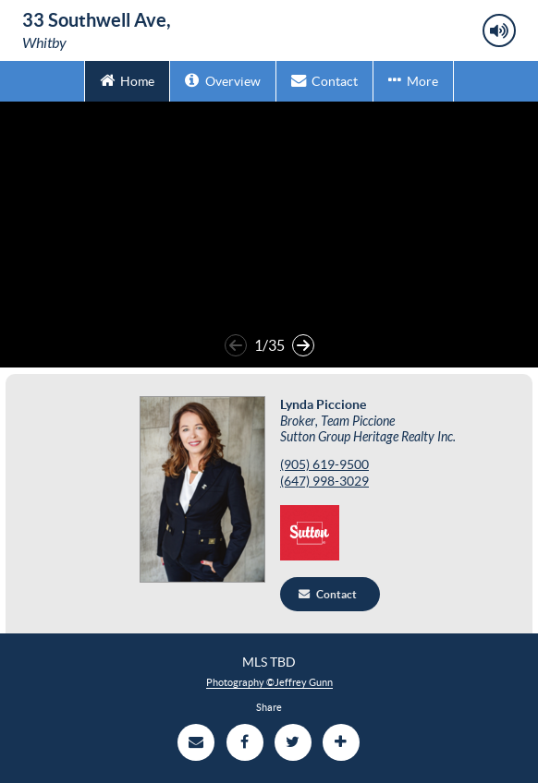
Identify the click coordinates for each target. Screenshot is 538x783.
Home (127, 80)
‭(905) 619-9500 (324, 465)
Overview (222, 80)
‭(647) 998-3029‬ (324, 481)
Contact (324, 80)
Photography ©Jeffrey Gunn (269, 682)
